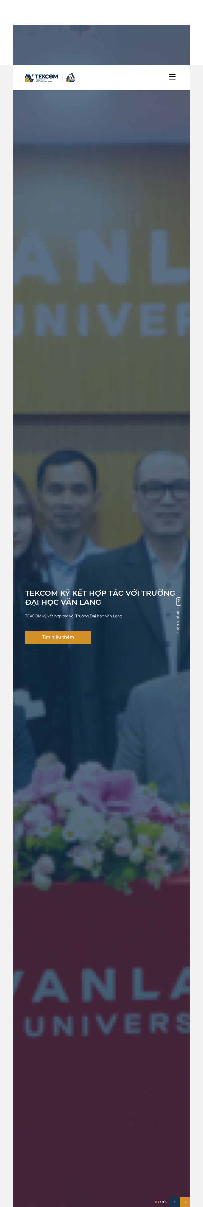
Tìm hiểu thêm (58, 581)
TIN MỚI (178, 1170)
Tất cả (157, 1170)
